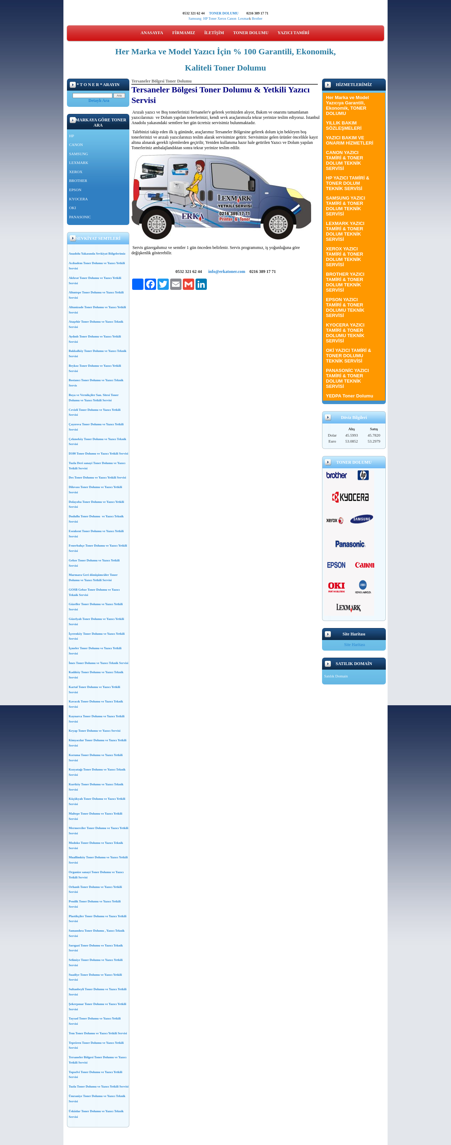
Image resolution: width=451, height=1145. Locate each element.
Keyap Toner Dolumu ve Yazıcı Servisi (95, 730)
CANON (76, 144)
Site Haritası (354, 644)
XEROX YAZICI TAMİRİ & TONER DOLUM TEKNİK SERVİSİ (344, 256)
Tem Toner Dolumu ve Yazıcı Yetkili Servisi (98, 1033)
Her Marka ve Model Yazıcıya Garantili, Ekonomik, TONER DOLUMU (347, 105)
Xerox (221, 18)
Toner (212, 18)
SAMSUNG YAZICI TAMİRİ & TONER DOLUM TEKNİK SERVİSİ (345, 206)
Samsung (195, 18)
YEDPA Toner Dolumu (349, 395)
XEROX (75, 172)
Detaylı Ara (98, 100)
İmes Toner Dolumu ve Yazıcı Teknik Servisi (98, 663)
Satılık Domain (336, 676)
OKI (72, 208)
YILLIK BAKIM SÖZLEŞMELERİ (344, 125)
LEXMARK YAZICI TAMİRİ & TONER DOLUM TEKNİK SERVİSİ (345, 231)
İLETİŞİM (214, 32)
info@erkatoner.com (226, 271)
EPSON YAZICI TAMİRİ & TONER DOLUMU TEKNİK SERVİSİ (345, 307)
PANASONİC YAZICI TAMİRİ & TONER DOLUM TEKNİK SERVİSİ (347, 378)
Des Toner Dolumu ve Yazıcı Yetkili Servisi (97, 477)
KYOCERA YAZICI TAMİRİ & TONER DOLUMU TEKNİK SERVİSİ (345, 332)
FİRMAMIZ (183, 32)
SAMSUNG (78, 154)
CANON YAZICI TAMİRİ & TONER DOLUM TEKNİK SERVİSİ (344, 160)
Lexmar (243, 18)
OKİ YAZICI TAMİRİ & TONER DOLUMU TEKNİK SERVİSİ (348, 356)
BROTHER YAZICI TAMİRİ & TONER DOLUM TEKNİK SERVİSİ (345, 282)
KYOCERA (78, 199)
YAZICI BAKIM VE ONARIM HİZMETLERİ (349, 140)
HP (205, 18)
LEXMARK (78, 162)
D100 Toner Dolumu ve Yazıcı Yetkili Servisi (98, 453)
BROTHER (78, 180)
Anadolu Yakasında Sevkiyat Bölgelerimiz (97, 253)
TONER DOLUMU (223, 13)
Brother (257, 18)
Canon (232, 18)
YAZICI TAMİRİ (293, 32)
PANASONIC (80, 217)
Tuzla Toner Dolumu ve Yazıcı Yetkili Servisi (99, 1086)
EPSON (75, 190)
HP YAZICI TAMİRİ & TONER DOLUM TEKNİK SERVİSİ (347, 183)
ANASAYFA (152, 32)
